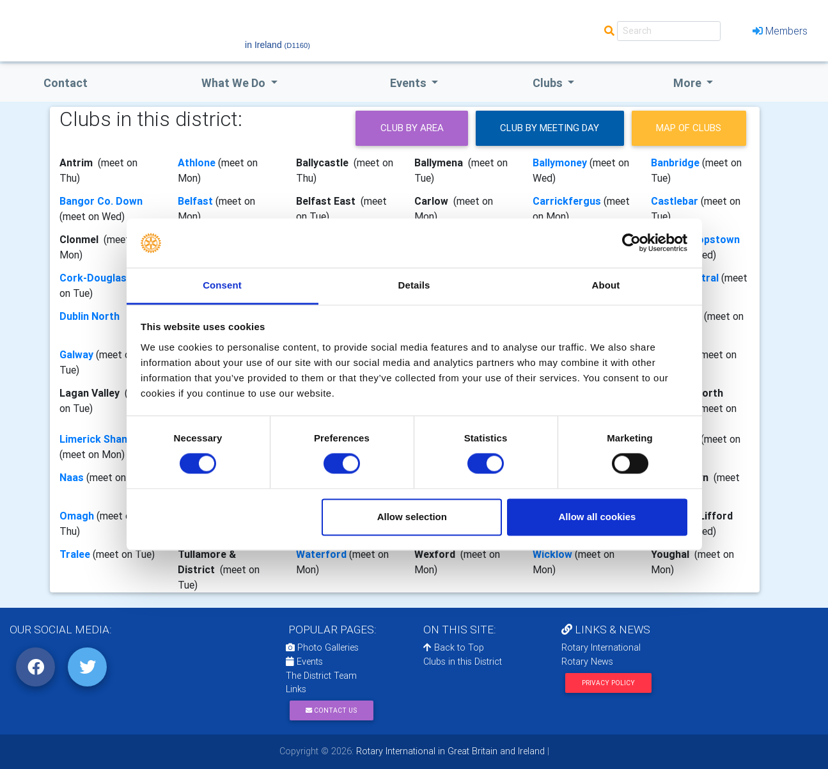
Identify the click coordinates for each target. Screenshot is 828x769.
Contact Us (331, 710)
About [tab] (606, 285)
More (688, 82)
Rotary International (601, 647)
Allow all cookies (597, 516)
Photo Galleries (322, 647)
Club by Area (412, 128)
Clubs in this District (462, 661)
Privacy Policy (608, 683)
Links (296, 689)
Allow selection (412, 516)
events (409, 82)
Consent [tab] (222, 285)
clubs (549, 82)
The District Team (321, 675)
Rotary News (587, 661)
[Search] (669, 31)
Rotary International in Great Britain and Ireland (449, 751)
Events (304, 661)
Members (780, 30)
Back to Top (453, 647)
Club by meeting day (549, 128)
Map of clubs (688, 128)
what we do (234, 82)
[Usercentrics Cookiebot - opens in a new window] (631, 243)
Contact (65, 82)
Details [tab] (414, 285)
